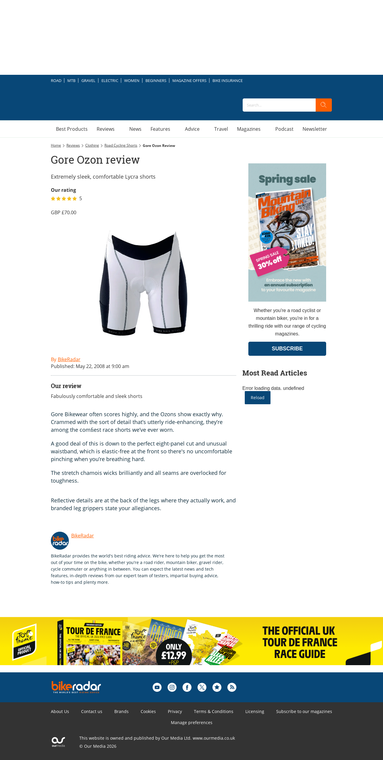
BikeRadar (82, 535)
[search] (324, 105)
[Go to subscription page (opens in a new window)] (287, 300)
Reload (258, 397)
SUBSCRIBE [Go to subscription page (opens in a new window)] (287, 349)
